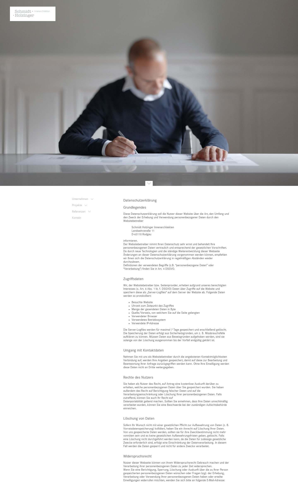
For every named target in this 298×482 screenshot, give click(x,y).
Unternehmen (80, 199)
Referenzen (79, 211)
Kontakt (76, 217)
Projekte (77, 205)
